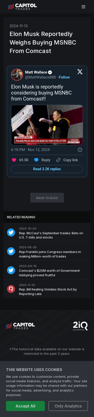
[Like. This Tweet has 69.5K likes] (19, 160)
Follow (64, 77)
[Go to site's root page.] (28, 7)
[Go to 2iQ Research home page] (80, 326)
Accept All (25, 406)
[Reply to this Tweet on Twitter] (41, 160)
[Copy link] (66, 160)
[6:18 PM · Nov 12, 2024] (30, 149)
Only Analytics (68, 406)
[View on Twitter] (80, 75)
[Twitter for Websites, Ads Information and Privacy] (80, 150)
